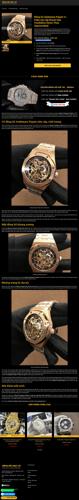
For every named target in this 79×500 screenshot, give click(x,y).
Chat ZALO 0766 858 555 (52, 65)
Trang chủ (4, 8)
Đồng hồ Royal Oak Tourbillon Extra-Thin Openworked (17, 113)
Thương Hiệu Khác (13, 8)
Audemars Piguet (23, 8)
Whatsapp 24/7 (8, 490)
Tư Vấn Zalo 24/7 (9, 494)
